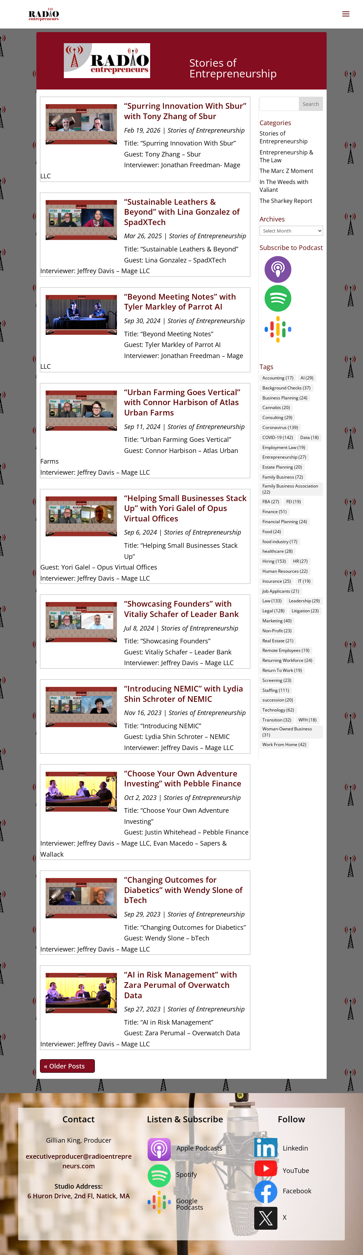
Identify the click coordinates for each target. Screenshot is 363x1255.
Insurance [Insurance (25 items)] (276, 581)
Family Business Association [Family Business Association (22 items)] (290, 489)
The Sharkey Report (286, 201)
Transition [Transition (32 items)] (276, 720)
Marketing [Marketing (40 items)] (277, 621)
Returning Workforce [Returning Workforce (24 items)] (287, 660)
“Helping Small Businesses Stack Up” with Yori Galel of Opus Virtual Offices (185, 508)
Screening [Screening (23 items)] (276, 680)
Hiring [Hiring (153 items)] (274, 561)
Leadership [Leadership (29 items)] (304, 601)
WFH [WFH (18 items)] (307, 720)
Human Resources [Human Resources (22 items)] (285, 571)
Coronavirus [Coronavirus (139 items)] (280, 427)
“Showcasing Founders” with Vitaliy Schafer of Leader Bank (181, 608)
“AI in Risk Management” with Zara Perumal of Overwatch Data (180, 984)
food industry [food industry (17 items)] (279, 542)
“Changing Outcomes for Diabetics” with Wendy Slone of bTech (183, 889)
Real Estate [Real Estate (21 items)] (277, 641)
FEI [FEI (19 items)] (293, 502)
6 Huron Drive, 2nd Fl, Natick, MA (78, 1196)
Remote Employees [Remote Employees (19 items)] (286, 650)
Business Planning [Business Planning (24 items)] (284, 398)
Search (311, 104)
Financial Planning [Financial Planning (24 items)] (284, 522)
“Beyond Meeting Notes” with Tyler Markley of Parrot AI (180, 301)
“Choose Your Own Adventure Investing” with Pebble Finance (182, 778)
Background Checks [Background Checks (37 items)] (286, 388)
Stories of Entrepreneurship (206, 130)
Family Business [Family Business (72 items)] (282, 477)
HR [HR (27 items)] (300, 561)
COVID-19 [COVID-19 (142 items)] (277, 437)
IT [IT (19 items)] (304, 581)
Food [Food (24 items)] (271, 532)
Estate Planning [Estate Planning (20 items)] (282, 467)
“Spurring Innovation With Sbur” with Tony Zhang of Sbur (185, 110)
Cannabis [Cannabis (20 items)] (276, 407)
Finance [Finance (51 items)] (274, 512)
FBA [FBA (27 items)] (270, 502)
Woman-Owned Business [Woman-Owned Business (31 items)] (287, 732)
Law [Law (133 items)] (272, 601)
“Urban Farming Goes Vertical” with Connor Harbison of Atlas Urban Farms (182, 402)
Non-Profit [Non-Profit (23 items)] (277, 631)
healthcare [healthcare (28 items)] (277, 551)
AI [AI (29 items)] (307, 378)
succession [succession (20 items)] (277, 700)
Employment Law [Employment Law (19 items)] (283, 447)
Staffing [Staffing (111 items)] (275, 690)
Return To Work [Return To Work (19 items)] (282, 670)
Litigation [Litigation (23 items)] (305, 611)
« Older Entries (67, 1066)
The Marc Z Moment (286, 171)
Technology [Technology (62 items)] (278, 710)
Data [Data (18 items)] (309, 437)
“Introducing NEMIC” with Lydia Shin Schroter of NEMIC (183, 693)
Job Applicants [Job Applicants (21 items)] (280, 591)
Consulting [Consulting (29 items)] (277, 417)
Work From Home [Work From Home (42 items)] (284, 744)
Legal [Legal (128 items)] (273, 611)
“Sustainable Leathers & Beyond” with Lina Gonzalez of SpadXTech (182, 211)
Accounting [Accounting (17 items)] (277, 378)
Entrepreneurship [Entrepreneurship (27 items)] (284, 457)
